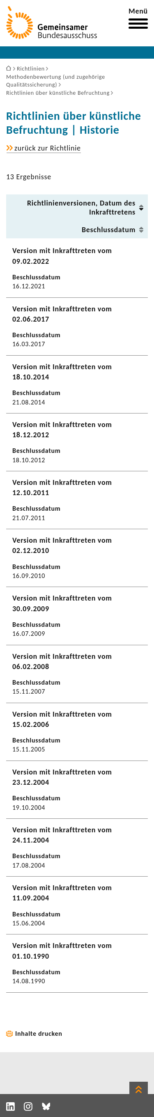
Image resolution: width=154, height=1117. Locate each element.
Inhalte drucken (38, 1033)
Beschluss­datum (109, 229)
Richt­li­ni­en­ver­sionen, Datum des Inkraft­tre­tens (81, 208)
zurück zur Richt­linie (47, 148)
